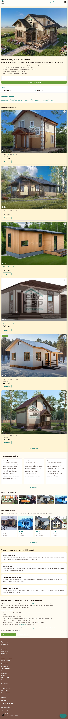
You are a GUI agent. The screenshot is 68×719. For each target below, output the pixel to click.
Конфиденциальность (6, 680)
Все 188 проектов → (34, 448)
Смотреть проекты (23, 634)
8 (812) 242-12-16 (59, 2)
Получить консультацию (34, 82)
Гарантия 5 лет (5, 690)
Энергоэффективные (6, 658)
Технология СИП (5, 688)
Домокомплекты (5, 668)
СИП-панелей (35, 604)
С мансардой (36, 100)
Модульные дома (5, 660)
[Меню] (65, 2)
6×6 (12, 100)
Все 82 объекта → (34, 542)
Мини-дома (51, 100)
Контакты (3, 697)
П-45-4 (38, 532)
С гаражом (28, 100)
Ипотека (3, 695)
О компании (4, 686)
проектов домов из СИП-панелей (24, 627)
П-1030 (55, 532)
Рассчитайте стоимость (34, 629)
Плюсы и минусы (5, 677)
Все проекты (4, 644)
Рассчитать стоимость (8, 634)
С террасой (44, 100)
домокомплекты (22, 624)
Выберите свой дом (8, 97)
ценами (35, 627)
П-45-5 (21, 532)
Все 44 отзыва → (34, 487)
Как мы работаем (5, 692)
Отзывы (3, 675)
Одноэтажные (5, 100)
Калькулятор (4, 673)
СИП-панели (4, 666)
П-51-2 (4, 532)
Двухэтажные (4, 649)
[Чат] (63, 716)
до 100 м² (21, 100)
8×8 (16, 100)
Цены (2, 671)
